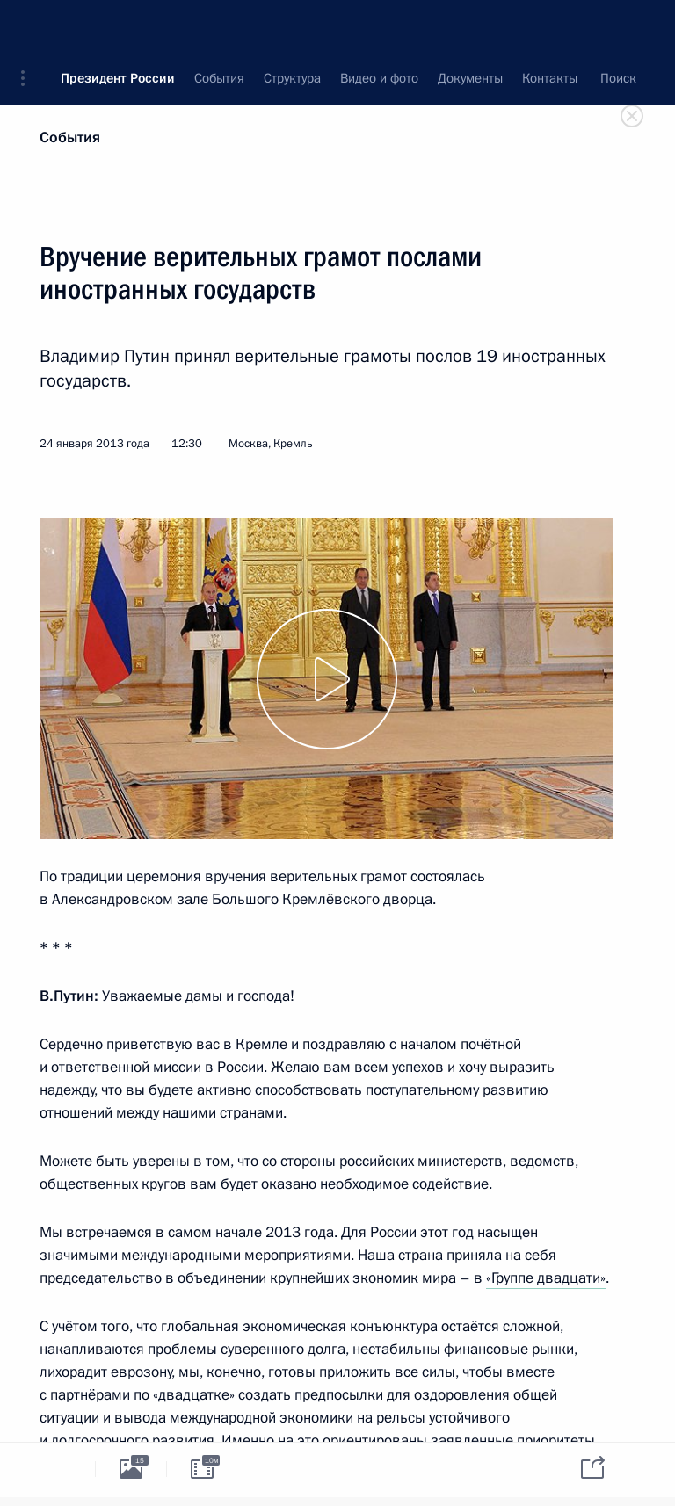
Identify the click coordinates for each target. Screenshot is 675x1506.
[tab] (60, 1469)
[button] (29, 26)
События (70, 137)
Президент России (118, 26)
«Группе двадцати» (546, 1278)
